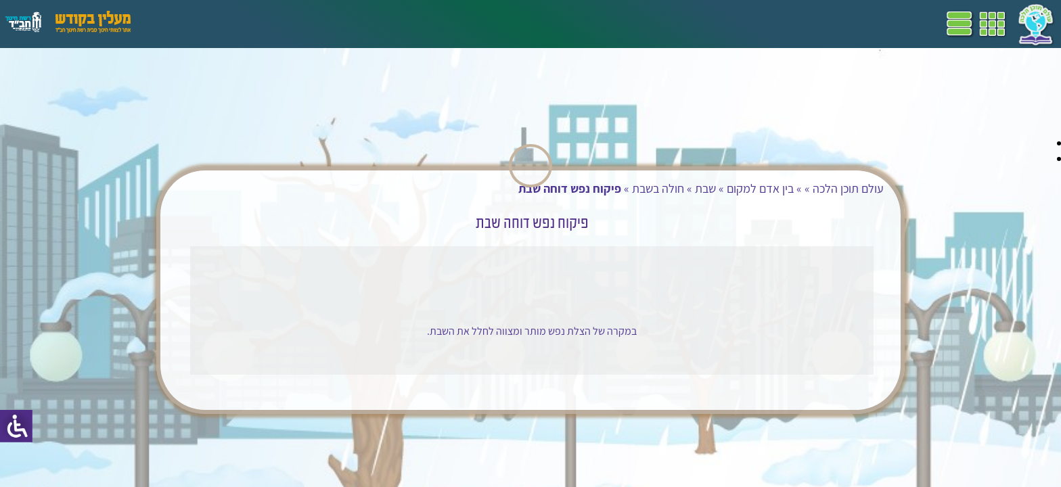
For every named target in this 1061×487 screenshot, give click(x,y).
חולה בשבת (630, 188)
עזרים (178, 24)
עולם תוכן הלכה (820, 188)
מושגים (304, 24)
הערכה (262, 24)
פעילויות (219, 24)
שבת (677, 188)
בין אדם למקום (732, 188)
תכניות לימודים (443, 24)
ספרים (344, 24)
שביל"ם (384, 24)
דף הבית (503, 24)
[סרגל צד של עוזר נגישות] (16, 426)
